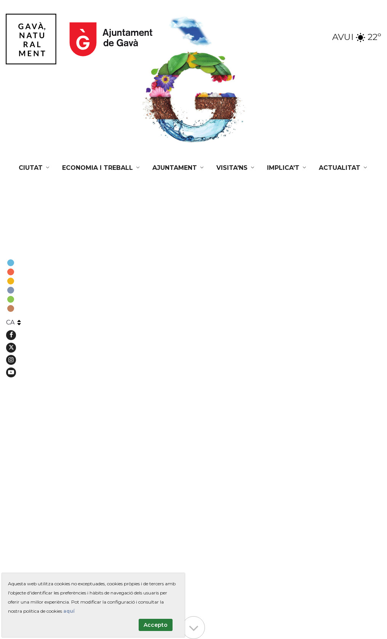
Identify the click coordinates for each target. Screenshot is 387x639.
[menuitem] (35, 168)
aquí (69, 611)
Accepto (156, 624)
